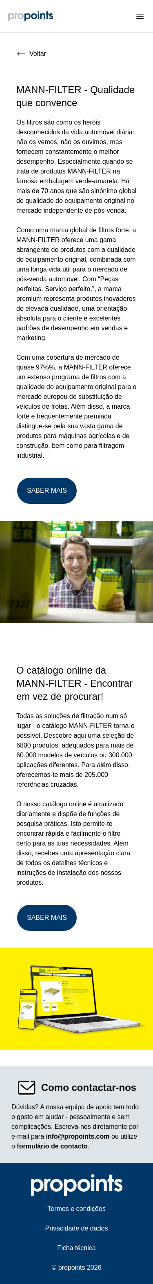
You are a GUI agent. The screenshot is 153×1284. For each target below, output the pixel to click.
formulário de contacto (52, 1146)
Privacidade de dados (76, 1228)
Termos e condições (76, 1208)
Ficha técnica (76, 1247)
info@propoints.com (77, 1136)
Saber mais (47, 490)
